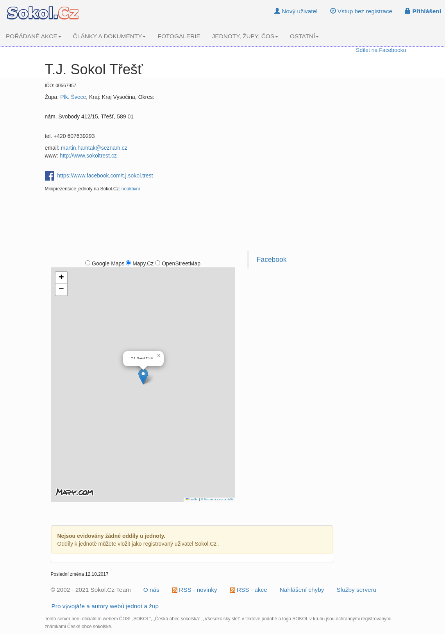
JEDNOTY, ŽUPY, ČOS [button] (245, 36)
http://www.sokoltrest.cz (88, 155)
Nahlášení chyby (302, 589)
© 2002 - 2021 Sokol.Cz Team (91, 589)
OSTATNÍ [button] (304, 36)
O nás (151, 589)
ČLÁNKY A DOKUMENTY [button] (109, 36)
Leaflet (192, 499)
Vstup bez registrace (361, 11)
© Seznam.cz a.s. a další (217, 499)
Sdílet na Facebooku (381, 50)
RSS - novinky (194, 589)
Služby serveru (357, 589)
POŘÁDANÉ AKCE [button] (33, 36)
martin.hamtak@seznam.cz (94, 148)
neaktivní (131, 189)
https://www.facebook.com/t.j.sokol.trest (105, 175)
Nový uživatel (296, 11)
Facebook (272, 259)
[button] (143, 377)
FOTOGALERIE (178, 36)
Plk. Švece (73, 97)
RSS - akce (248, 589)
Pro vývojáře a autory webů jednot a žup (105, 606)
